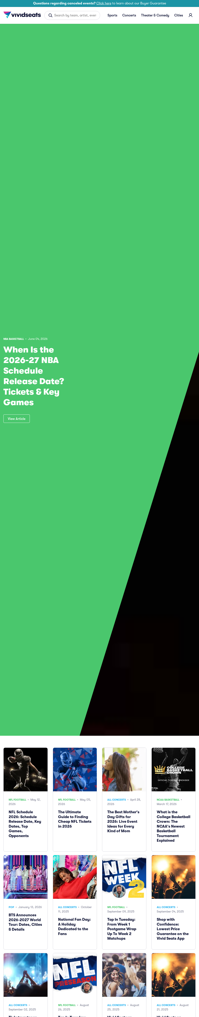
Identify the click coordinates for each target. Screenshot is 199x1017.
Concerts (129, 15)
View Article (16, 419)
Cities (178, 15)
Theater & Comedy (155, 15)
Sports (112, 15)
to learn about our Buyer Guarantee (99, 3)
